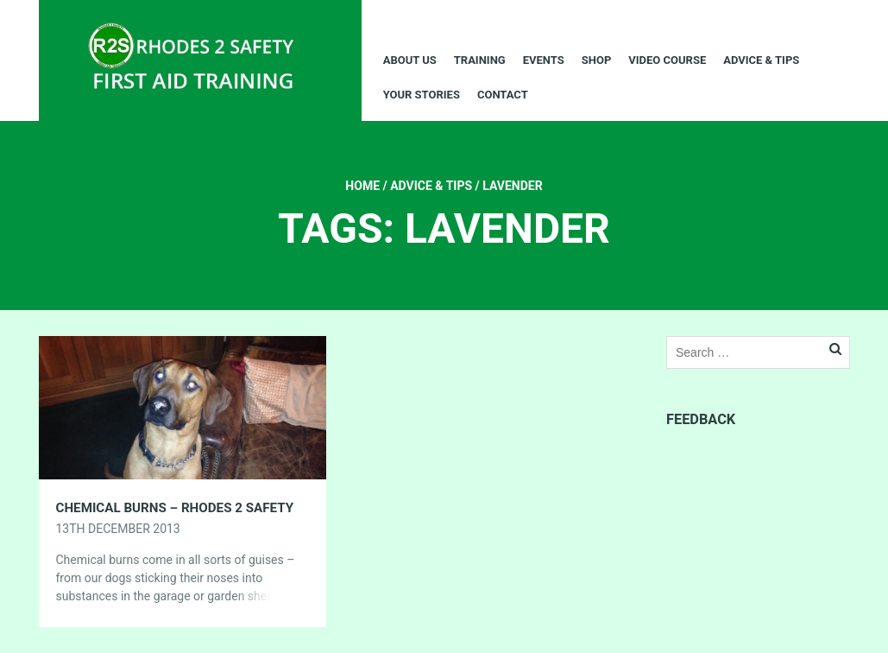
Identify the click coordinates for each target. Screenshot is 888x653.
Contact (502, 94)
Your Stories (421, 94)
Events (543, 60)
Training (480, 60)
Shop (597, 60)
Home (362, 186)
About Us (410, 60)
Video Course (667, 60)
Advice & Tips (761, 60)
